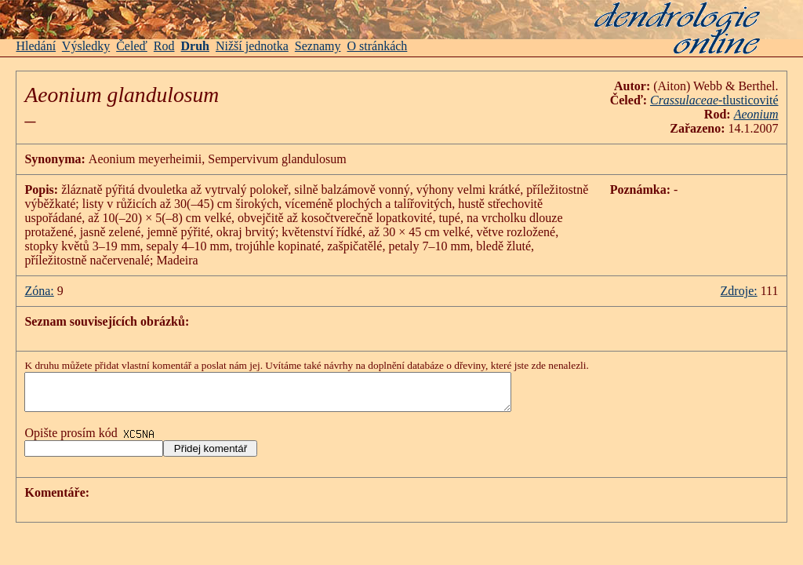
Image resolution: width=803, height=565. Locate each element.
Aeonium (756, 114)
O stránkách (377, 46)
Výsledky (86, 46)
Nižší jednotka (252, 46)
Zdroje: (739, 290)
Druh (195, 46)
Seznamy (318, 46)
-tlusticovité (714, 100)
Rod (164, 46)
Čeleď (131, 46)
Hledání (36, 46)
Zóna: (38, 290)
